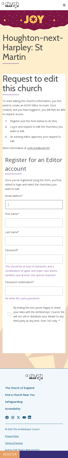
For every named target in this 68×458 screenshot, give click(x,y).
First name (12, 214)
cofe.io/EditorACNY (38, 148)
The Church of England (19, 388)
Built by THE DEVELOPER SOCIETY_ (22, 450)
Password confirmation (19, 282)
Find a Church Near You (20, 395)
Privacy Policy (12, 436)
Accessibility (12, 408)
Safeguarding (13, 401)
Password (11, 250)
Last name (12, 232)
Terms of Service (14, 443)
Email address (14, 196)
